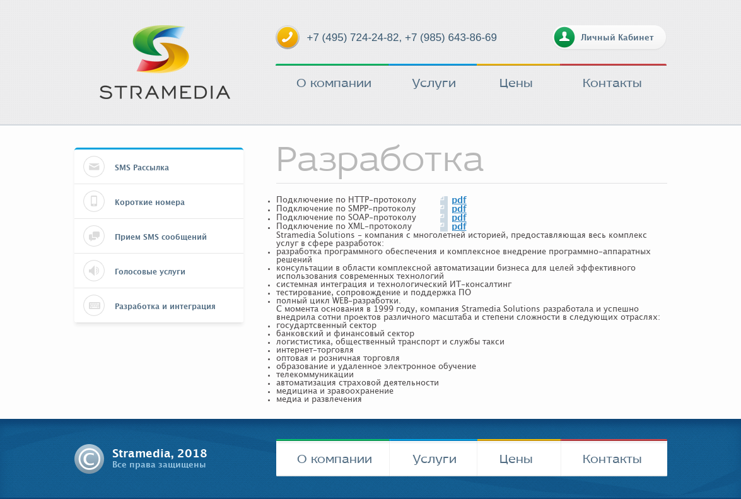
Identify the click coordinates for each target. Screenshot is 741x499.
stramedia (165, 62)
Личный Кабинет (617, 38)
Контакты (612, 82)
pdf (459, 200)
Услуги (434, 82)
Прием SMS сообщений (161, 237)
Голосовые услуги (150, 272)
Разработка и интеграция (165, 306)
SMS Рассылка (142, 168)
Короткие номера (150, 202)
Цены (516, 82)
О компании (333, 82)
